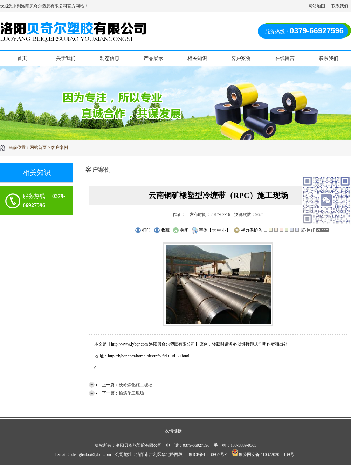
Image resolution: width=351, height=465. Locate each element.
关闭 (180, 230)
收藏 (162, 230)
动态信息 (109, 58)
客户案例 (241, 58)
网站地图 (316, 6)
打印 (143, 230)
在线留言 (285, 58)
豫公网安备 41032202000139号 (263, 454)
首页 (22, 58)
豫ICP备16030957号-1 (208, 454)
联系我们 (339, 6)
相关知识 (197, 58)
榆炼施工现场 (131, 393)
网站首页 (38, 147)
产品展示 (153, 58)
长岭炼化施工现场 (135, 384)
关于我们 (66, 58)
